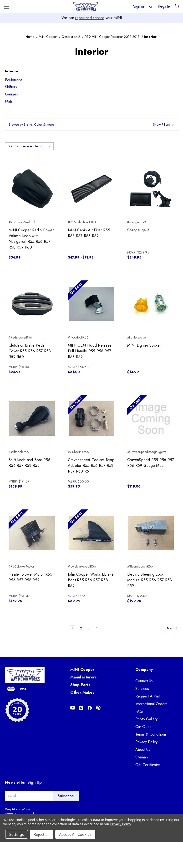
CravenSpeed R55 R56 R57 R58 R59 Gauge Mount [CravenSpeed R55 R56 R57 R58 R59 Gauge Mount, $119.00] (150, 462)
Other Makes (82, 692)
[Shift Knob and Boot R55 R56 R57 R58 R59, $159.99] (32, 418)
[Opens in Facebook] (89, 707)
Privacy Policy (146, 742)
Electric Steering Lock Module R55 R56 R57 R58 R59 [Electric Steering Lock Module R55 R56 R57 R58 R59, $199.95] (149, 580)
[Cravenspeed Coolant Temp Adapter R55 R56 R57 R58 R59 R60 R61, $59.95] (91, 418)
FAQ (139, 711)
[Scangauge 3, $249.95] (151, 189)
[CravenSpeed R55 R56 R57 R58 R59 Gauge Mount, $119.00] (151, 418)
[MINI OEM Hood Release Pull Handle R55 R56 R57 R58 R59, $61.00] (91, 304)
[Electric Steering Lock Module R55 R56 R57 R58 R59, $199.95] (151, 533)
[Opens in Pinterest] (98, 707)
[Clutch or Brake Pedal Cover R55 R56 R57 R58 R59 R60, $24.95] (32, 304)
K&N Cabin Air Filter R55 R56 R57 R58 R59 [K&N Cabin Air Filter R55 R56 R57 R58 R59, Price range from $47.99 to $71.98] (89, 233)
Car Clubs (143, 726)
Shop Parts (80, 685)
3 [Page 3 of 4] (89, 628)
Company (144, 669)
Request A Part (147, 696)
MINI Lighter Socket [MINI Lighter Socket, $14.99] (144, 345)
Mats (9, 101)
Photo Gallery (146, 719)
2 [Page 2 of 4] (81, 628)
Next (172, 628)
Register (164, 6)
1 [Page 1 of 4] (72, 628)
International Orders (151, 704)
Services (142, 688)
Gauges (11, 94)
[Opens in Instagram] (81, 707)
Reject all (42, 834)
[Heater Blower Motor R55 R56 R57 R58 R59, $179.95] (32, 533)
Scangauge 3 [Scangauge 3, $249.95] (138, 230)
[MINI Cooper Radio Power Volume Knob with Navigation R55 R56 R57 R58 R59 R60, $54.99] (32, 189)
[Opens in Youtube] (72, 707)
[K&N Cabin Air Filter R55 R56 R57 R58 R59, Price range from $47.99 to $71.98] (91, 189)
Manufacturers (83, 677)
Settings (16, 834)
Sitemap (141, 757)
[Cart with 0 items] (176, 6)
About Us (142, 749)
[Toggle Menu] (6, 6)
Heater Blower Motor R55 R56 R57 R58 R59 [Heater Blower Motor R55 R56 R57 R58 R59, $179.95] (30, 577)
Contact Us (144, 681)
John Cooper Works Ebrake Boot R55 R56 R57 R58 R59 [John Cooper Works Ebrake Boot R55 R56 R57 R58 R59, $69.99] (91, 580)
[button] (91, 125)
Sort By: (13, 146)
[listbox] (37, 146)
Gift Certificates (148, 764)
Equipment (13, 80)
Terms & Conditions (151, 734)
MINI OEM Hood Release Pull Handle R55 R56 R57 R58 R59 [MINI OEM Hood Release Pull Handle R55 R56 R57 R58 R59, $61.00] (90, 351)
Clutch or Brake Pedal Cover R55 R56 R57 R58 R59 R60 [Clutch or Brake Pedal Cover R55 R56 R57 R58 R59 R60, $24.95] (30, 351)
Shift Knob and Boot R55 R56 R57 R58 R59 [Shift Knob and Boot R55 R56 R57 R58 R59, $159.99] (29, 462)
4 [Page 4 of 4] (96, 628)
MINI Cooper (82, 669)
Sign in (138, 6)
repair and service (89, 17)
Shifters (11, 87)
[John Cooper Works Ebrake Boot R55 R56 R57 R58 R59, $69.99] (91, 533)
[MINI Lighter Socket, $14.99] (151, 304)
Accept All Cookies (75, 834)
